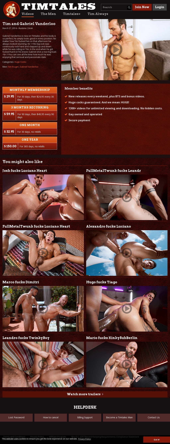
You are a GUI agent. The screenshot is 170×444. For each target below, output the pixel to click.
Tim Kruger (13, 66)
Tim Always (97, 14)
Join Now (142, 7)
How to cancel (50, 417)
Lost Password (16, 417)
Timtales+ (72, 14)
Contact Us (154, 417)
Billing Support (85, 417)
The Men (48, 14)
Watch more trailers (83, 394)
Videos (28, 14)
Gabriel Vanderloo (29, 66)
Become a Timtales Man (119, 417)
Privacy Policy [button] (84, 439)
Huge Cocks (20, 61)
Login (159, 7)
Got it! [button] (157, 439)
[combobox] (116, 7)
